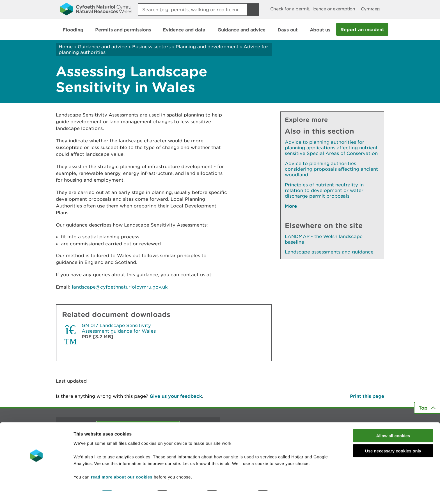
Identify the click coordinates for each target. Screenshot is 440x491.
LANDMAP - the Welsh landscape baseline (324, 239)
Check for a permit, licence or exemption (312, 9)
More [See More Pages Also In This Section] (291, 206)
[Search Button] (253, 9)
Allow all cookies (393, 420)
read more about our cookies (121, 461)
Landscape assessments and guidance (329, 252)
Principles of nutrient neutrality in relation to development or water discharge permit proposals (324, 190)
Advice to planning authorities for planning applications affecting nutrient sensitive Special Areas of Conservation (331, 147)
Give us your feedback (176, 396)
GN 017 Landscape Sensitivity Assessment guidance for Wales (119, 328)
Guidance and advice (102, 46)
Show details (297, 480)
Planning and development (207, 46)
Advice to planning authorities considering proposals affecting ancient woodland (331, 169)
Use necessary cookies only (393, 435)
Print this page (367, 396)
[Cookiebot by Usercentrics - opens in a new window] (36, 480)
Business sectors (151, 46)
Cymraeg (370, 9)
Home (66, 46)
